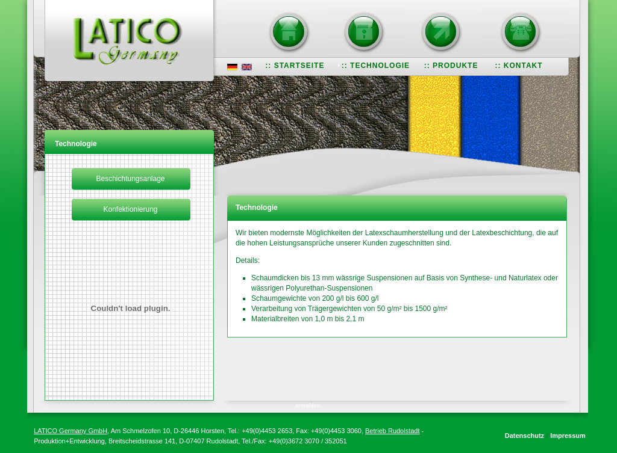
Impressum (568, 435)
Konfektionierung (130, 209)
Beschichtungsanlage (130, 178)
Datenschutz (524, 435)
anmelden (307, 405)
